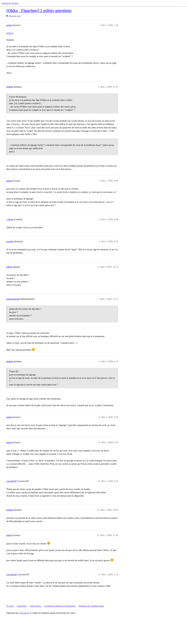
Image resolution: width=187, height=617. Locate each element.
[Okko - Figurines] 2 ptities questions (39, 10)
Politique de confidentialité (91, 606)
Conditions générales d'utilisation (59, 606)
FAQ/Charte (35, 606)
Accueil (10, 606)
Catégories (22, 606)
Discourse (24, 613)
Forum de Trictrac (10, 3)
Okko (9, 33)
